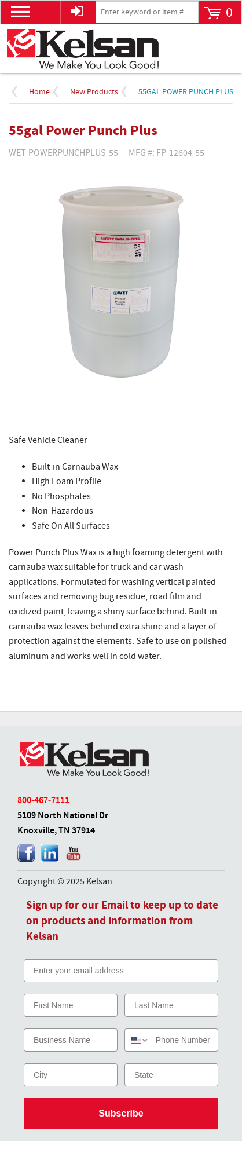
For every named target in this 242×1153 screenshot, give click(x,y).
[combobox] (137, 1040)
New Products (94, 92)
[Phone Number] (184, 1040)
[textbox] (147, 12)
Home (39, 92)
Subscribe (120, 1113)
